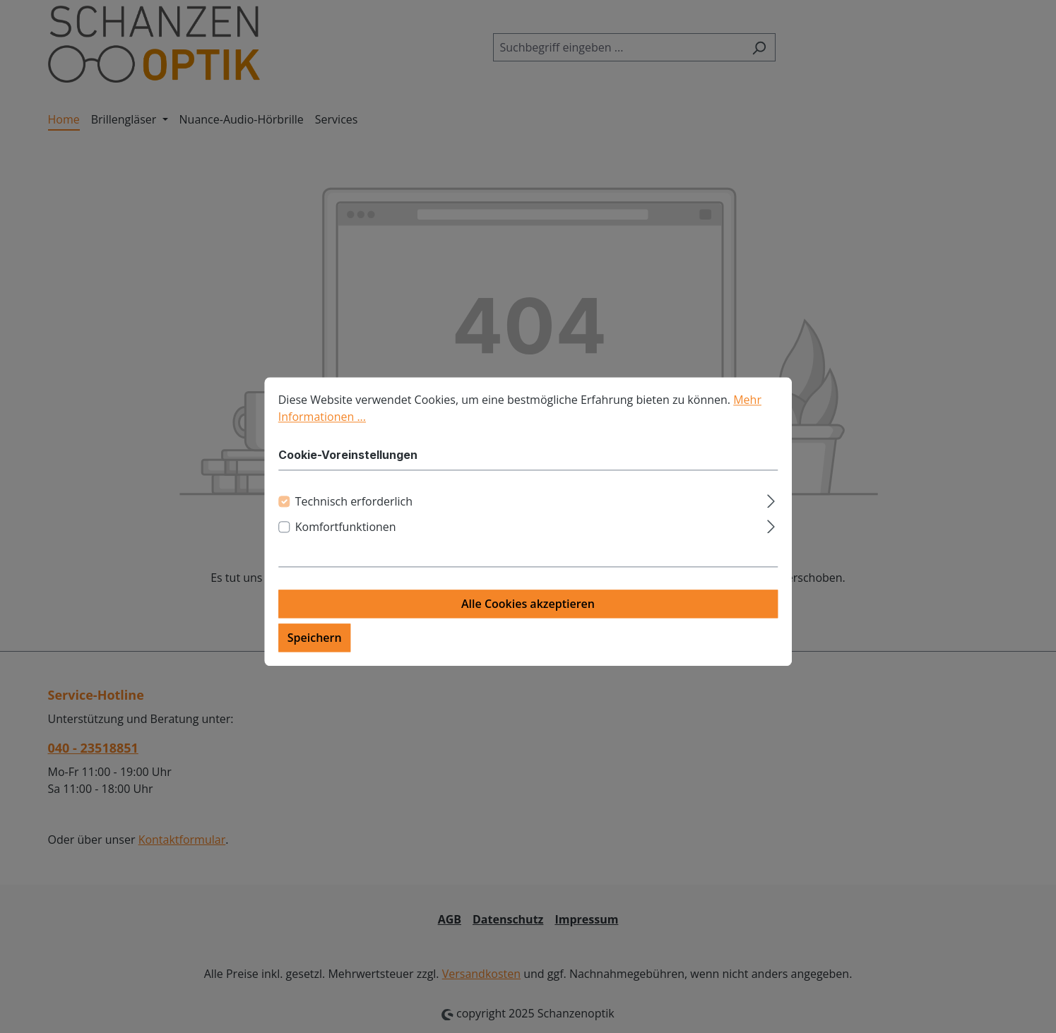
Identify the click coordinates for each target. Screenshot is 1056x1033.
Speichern (314, 649)
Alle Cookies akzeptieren (528, 615)
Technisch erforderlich (354, 512)
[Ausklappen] (771, 510)
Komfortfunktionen (345, 538)
